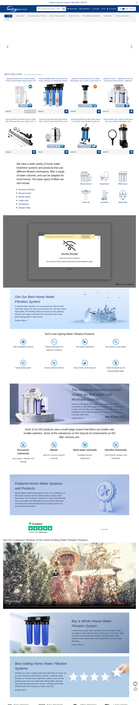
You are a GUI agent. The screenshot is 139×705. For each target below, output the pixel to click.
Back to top (135, 689)
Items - (126, 9)
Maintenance (107, 16)
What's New (20, 16)
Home (9, 16)
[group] (68, 2)
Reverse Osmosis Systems (36, 16)
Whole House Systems (57, 16)
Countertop (23, 204)
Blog (7, 19)
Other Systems (73, 16)
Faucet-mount (24, 193)
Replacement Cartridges (91, 16)
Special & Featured (122, 16)
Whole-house (24, 197)
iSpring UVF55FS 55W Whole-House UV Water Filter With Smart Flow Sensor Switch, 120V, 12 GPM (21, 121)
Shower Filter (24, 208)
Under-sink (23, 200)
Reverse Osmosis (26, 189)
